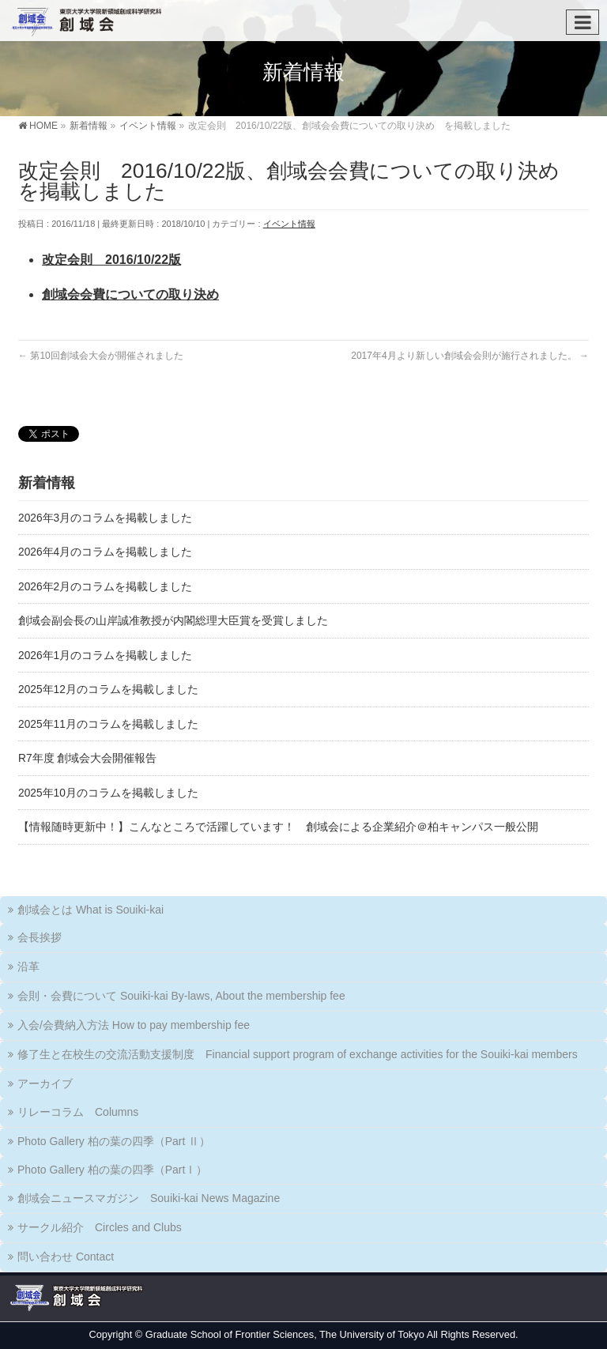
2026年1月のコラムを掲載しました (105, 655)
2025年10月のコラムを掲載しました (108, 793)
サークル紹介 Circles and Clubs (99, 1227)
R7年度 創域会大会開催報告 (87, 758)
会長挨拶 (39, 937)
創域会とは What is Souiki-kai (90, 909)
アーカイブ (45, 1083)
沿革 (28, 966)
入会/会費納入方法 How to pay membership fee (133, 1025)
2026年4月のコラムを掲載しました (105, 552)
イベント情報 (289, 223)
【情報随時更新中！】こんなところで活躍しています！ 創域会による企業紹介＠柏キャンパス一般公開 (278, 827)
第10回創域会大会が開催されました (100, 355)
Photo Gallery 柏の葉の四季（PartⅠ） (112, 1169)
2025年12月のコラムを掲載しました (108, 689)
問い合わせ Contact (65, 1256)
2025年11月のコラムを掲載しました (108, 724)
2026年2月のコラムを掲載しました (105, 587)
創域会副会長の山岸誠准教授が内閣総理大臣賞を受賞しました (173, 621)
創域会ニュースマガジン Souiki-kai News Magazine (148, 1198)
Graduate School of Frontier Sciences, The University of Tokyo (284, 1334)
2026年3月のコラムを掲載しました (105, 518)
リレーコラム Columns (77, 1112)
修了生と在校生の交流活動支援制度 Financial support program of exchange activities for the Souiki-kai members (297, 1054)
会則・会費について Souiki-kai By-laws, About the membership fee (181, 995)
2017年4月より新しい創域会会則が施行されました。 (470, 355)
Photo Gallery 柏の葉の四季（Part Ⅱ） (113, 1141)
